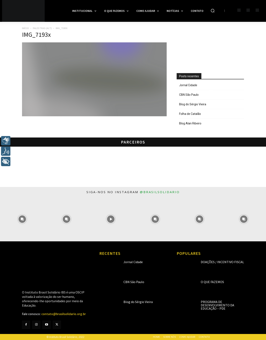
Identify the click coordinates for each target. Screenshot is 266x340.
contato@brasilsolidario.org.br (63, 314)
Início (25, 28)
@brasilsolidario (160, 192)
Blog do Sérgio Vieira (192, 104)
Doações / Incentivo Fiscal (222, 262)
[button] (213, 11)
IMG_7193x (36, 34)
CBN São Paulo (189, 94)
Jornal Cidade (188, 85)
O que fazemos (212, 282)
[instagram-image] (22, 219)
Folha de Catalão (190, 113)
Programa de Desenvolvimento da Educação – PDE (217, 305)
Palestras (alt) (42, 28)
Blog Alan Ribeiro (190, 123)
